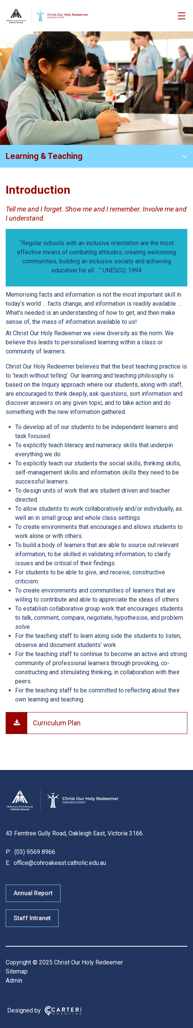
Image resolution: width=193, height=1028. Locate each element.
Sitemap (17, 971)
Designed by (24, 1010)
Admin (14, 980)
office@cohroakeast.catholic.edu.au (59, 862)
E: (8, 862)
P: (8, 851)
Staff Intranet (32, 918)
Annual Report (33, 893)
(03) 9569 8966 (34, 851)
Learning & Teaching (44, 156)
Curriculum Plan (57, 723)
